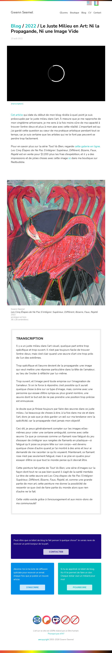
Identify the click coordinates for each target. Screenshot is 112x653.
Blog (83, 12)
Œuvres (64, 12)
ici (70, 158)
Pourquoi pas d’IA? (56, 633)
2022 (30, 26)
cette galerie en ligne (87, 146)
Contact (97, 12)
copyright (43, 639)
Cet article (17, 115)
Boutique (74, 12)
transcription (17, 103)
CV (89, 12)
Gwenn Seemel (22, 12)
